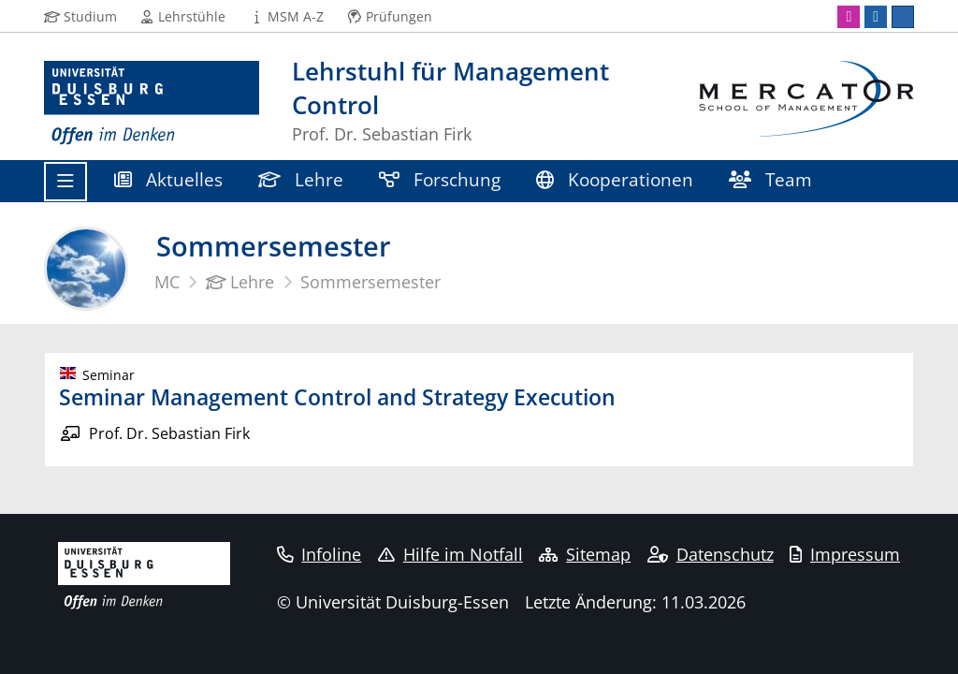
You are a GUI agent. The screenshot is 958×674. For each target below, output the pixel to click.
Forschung (440, 179)
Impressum (845, 554)
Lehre (300, 179)
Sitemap (585, 554)
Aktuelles (168, 179)
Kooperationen (614, 179)
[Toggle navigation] (65, 181)
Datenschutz (710, 554)
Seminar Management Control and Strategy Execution (337, 397)
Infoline (319, 554)
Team (770, 179)
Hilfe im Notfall (450, 554)
